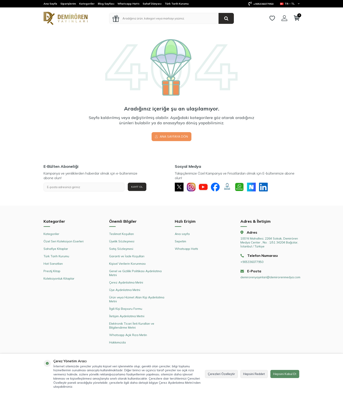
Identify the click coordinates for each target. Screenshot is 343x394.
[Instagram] (191, 187)
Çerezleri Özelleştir (221, 374)
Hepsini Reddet (254, 374)
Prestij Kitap (52, 271)
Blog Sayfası (106, 3)
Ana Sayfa (50, 3)
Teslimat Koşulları (121, 234)
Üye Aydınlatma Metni (124, 290)
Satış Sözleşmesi (121, 249)
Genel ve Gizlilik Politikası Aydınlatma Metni (135, 273)
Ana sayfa (182, 234)
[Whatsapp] (239, 187)
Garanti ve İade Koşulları (126, 256)
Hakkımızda (117, 342)
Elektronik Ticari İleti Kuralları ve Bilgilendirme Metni (131, 325)
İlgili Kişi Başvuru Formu (125, 309)
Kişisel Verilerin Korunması (127, 264)
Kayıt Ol (137, 186)
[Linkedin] (263, 187)
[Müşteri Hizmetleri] (227, 187)
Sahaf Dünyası (152, 3)
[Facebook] (215, 187)
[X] (179, 187)
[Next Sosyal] (251, 187)
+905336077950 (260, 3)
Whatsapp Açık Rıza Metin (128, 335)
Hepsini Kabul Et (284, 374)
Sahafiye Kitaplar (56, 249)
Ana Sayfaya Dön (171, 136)
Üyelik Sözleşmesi (121, 241)
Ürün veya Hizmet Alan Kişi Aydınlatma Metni (136, 299)
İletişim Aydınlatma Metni (126, 316)
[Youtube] (203, 187)
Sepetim (180, 241)
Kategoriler (86, 3)
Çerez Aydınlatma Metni (126, 282)
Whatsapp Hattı (128, 3)
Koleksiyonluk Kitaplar (59, 278)
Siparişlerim (68, 3)
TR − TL (289, 3)
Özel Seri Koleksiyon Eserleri (64, 241)
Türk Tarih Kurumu (177, 3)
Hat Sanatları (53, 264)
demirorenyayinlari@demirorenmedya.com (269, 277)
